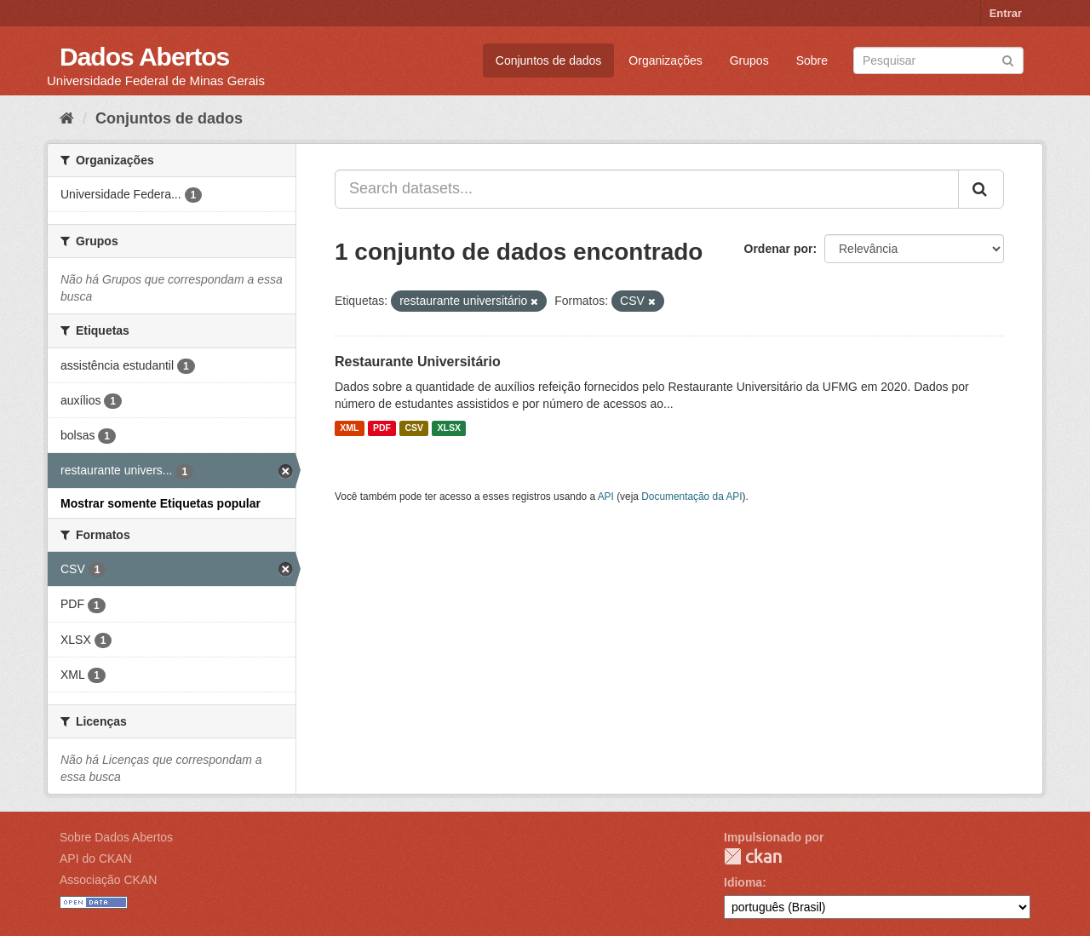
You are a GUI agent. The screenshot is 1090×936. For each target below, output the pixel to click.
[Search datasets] (938, 60)
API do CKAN (96, 858)
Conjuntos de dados (549, 60)
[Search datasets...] (647, 189)
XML (349, 428)
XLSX (449, 428)
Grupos (749, 60)
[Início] (67, 118)
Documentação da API (691, 496)
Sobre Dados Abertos (116, 837)
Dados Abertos (144, 57)
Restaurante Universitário (418, 361)
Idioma (743, 882)
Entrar (1006, 13)
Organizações (665, 60)
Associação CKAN (108, 880)
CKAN (753, 856)
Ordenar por (778, 249)
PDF (382, 428)
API (606, 496)
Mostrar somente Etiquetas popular (160, 503)
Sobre (812, 60)
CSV (413, 428)
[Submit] (1008, 59)
